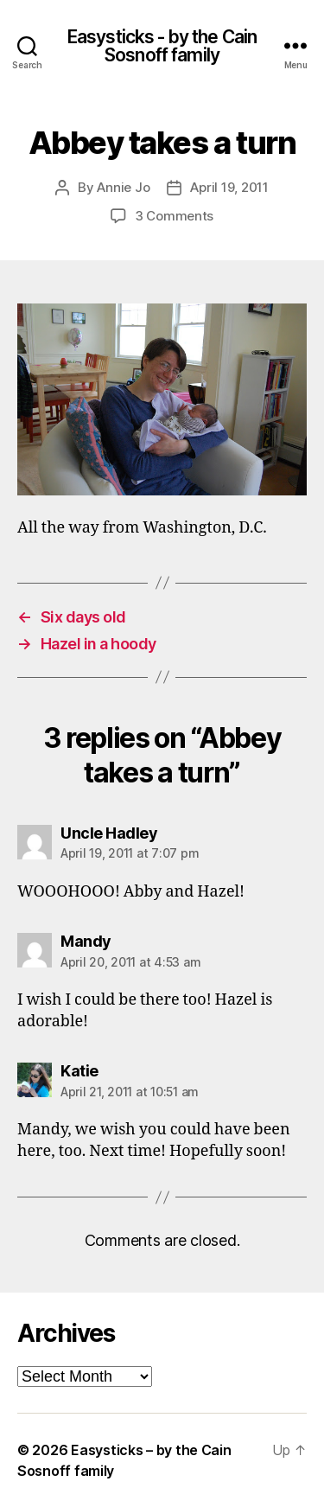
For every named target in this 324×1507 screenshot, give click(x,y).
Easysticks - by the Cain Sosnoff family (162, 46)
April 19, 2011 (229, 187)
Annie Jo (123, 187)
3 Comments (174, 216)
